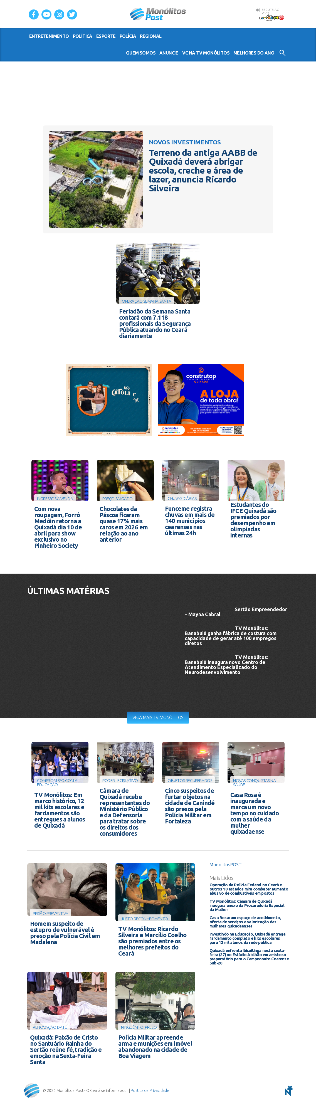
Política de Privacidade (150, 1087)
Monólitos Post (158, 14)
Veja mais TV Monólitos (158, 715)
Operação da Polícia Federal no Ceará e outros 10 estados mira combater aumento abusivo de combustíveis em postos (248, 886)
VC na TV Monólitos (205, 52)
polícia (128, 36)
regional (150, 36)
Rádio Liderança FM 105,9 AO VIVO (271, 17)
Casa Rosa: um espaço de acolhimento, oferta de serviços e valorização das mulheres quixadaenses (245, 919)
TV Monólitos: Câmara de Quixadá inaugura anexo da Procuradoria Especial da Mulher (246, 902)
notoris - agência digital (288, 1087)
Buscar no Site (282, 53)
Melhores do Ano (253, 52)
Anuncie (168, 52)
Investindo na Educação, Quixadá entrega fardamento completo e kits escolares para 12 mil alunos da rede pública (247, 935)
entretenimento (49, 36)
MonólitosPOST (225, 862)
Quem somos (140, 52)
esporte (106, 36)
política (82, 36)
